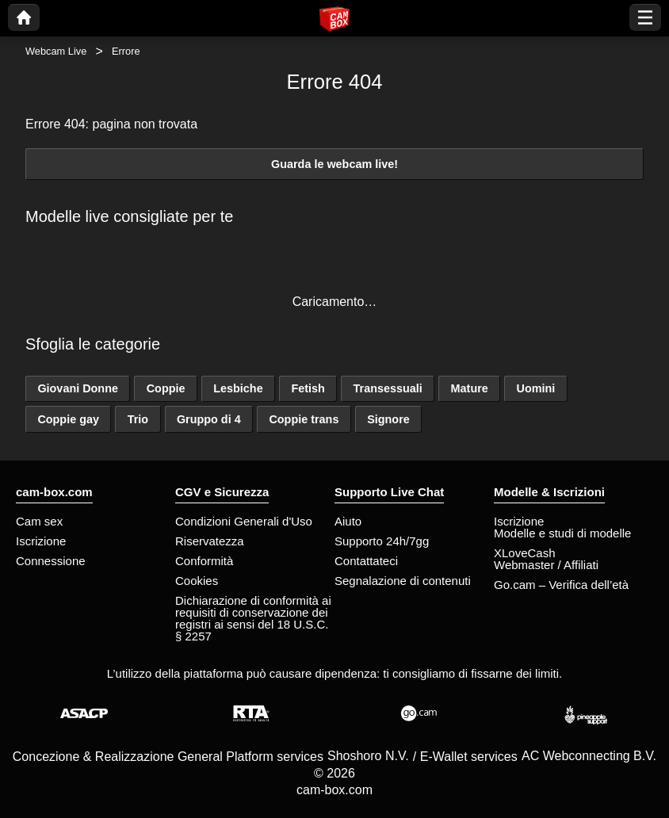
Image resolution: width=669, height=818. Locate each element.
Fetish (307, 388)
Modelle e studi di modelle (562, 533)
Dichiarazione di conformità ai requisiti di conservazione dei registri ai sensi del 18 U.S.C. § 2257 (253, 618)
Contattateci (366, 561)
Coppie (166, 388)
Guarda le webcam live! (334, 164)
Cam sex (39, 521)
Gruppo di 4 (209, 419)
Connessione (51, 561)
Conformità (204, 561)
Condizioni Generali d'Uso (243, 521)
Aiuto (347, 521)
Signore (388, 419)
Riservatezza (209, 541)
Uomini (536, 388)
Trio (138, 419)
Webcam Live (55, 51)
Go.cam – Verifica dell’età (561, 584)
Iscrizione (41, 541)
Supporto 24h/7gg (381, 541)
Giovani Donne (77, 388)
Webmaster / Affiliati (546, 564)
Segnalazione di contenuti (402, 580)
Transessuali (388, 388)
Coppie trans (303, 419)
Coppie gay (68, 419)
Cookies (196, 580)
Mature (469, 388)
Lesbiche (237, 388)
